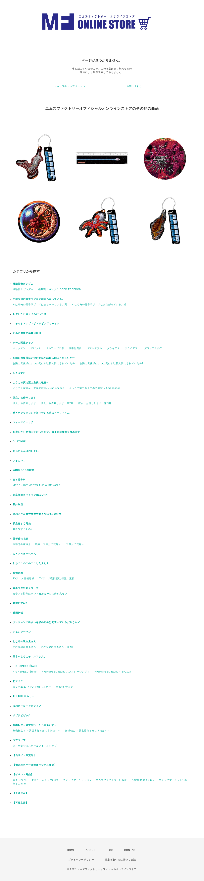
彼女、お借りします (24, 397)
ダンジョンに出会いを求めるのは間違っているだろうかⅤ (46, 622)
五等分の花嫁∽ (75, 544)
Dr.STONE (19, 441)
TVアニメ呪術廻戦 (23, 578)
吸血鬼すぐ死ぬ (22, 523)
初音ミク (18, 681)
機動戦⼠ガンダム (23, 283)
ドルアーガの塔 (55, 348)
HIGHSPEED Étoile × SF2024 (112, 671)
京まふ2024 (20, 780)
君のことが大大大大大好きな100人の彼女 (37, 514)
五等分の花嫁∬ (21, 544)
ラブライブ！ (20, 740)
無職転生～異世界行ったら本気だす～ (35, 725)
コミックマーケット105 (77, 780)
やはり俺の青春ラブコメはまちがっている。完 (40, 304)
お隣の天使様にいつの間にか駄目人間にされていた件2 (111, 363)
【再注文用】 (20, 802)
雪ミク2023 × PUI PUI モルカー (32, 686)
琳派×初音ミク (64, 686)
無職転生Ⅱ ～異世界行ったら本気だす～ (36, 730)
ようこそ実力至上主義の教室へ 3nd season (95, 388)
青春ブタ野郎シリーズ (26, 588)
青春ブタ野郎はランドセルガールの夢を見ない (40, 593)
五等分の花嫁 (20, 538)
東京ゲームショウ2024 (44, 780)
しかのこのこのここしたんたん (31, 563)
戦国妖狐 (18, 612)
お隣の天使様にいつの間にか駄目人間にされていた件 (44, 357)
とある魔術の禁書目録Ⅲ (28, 333)
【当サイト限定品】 (24, 755)
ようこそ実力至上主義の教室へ (31, 382)
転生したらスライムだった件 (29, 314)
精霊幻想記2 (20, 603)
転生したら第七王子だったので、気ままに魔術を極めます (46, 432)
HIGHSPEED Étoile (25, 666)
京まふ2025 (20, 783)
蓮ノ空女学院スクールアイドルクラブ (35, 745)
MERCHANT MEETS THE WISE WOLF (37, 485)
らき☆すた (19, 373)
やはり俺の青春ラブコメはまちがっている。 (39, 299)
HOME (71, 850)
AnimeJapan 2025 (143, 780)
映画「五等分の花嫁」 (48, 544)
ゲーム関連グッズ (23, 342)
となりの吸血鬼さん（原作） (58, 647)
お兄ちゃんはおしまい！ (27, 451)
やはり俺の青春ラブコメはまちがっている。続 (99, 304)
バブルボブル (94, 348)
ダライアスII (132, 348)
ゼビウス (35, 348)
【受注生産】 (20, 793)
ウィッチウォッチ (23, 422)
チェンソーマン (22, 631)
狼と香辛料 (19, 479)
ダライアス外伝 (153, 348)
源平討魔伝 (75, 348)
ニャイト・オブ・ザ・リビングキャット (36, 323)
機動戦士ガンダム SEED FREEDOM (59, 289)
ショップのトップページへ (69, 86)
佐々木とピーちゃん (24, 553)
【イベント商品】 (23, 774)
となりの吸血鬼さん (24, 641)
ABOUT (90, 850)
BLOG (109, 850)
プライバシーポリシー (81, 859)
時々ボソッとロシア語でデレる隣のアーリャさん (41, 412)
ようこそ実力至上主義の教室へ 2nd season (38, 388)
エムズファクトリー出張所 (111, 780)
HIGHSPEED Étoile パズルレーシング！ (65, 671)
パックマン (19, 348)
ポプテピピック (22, 715)
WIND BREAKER (23, 470)
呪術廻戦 (18, 573)
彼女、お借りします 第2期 (57, 403)
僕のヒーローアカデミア (27, 706)
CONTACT (130, 850)
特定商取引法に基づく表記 (120, 859)
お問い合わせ (134, 86)
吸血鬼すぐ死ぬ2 (22, 529)
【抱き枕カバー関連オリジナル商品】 (35, 765)
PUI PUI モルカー (23, 696)
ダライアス (113, 348)
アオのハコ (19, 460)
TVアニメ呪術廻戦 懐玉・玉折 (57, 578)
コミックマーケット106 (173, 780)
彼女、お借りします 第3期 (94, 403)
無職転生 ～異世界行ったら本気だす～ (87, 730)
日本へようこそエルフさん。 (29, 656)
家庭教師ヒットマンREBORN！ (31, 494)
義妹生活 (18, 504)
